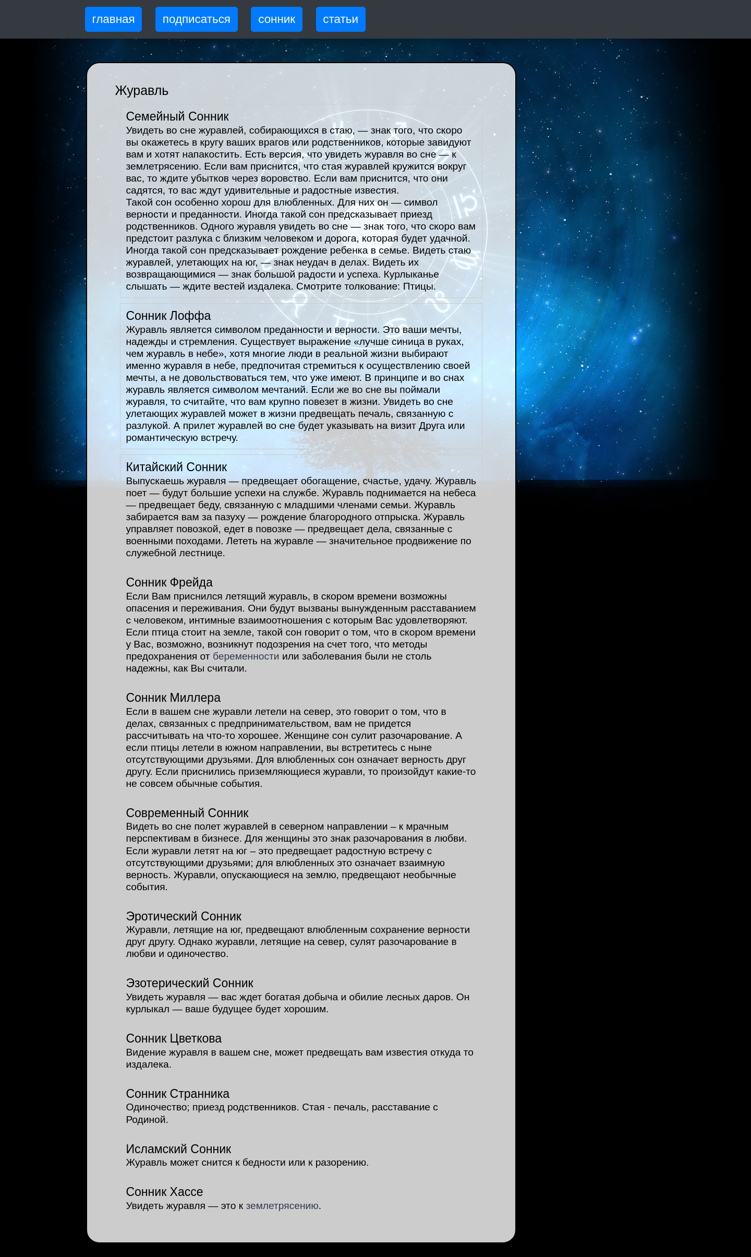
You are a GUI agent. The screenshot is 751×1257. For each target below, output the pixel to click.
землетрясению (282, 1205)
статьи (340, 19)
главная (113, 19)
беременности (246, 656)
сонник (276, 19)
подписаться (197, 19)
